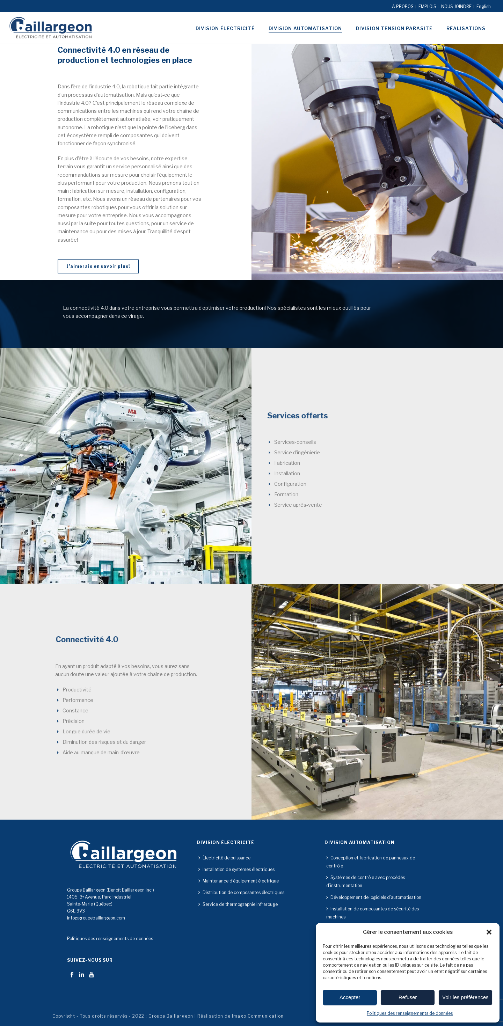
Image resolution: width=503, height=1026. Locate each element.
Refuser (408, 997)
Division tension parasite (394, 28)
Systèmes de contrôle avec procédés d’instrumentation (365, 881)
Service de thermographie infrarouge (238, 904)
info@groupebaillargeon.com (96, 918)
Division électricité (225, 28)
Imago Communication (258, 1016)
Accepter (350, 997)
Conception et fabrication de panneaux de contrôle (370, 862)
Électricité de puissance (224, 857)
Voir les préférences (465, 997)
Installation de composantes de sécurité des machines (372, 912)
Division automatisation (305, 28)
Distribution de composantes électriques (241, 892)
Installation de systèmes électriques (236, 869)
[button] (489, 932)
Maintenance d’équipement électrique (238, 881)
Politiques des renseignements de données (410, 1013)
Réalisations (466, 28)
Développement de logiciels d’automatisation (373, 897)
